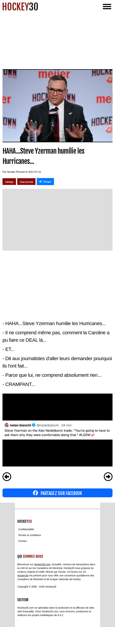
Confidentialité (26, 529)
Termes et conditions (29, 535)
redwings (9, 182)
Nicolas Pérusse (16, 171)
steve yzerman (26, 182)
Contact (22, 541)
